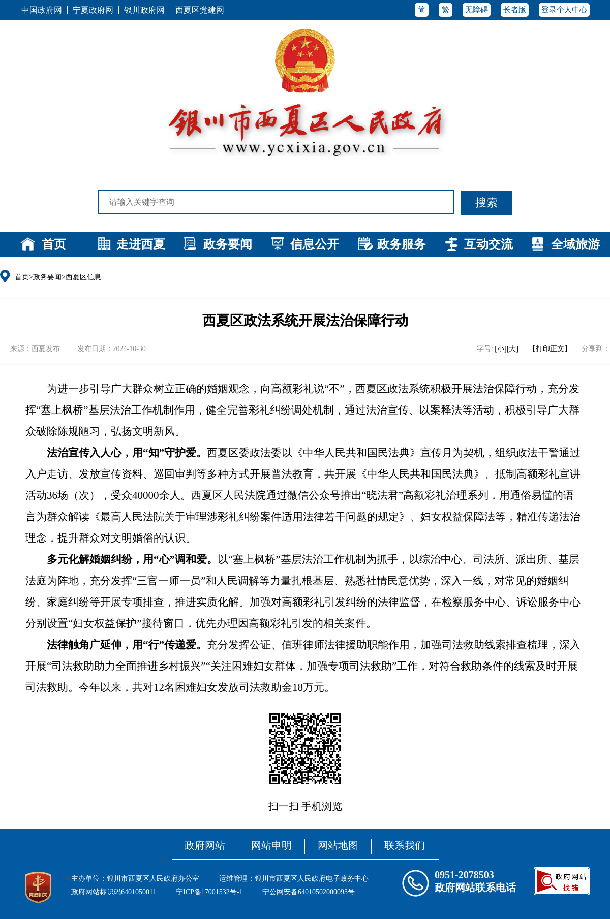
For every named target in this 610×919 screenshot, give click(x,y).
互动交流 (488, 244)
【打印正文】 (550, 349)
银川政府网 (144, 10)
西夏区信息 (83, 277)
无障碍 (476, 10)
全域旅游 (575, 244)
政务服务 (401, 244)
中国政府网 (41, 10)
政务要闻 (227, 244)
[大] (512, 349)
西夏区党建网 (199, 10)
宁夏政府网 (93, 10)
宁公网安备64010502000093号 (308, 892)
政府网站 (205, 845)
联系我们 (404, 845)
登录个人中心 (564, 10)
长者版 (514, 10)
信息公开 (314, 244)
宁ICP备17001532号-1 (209, 892)
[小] (500, 349)
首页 (54, 244)
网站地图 (338, 845)
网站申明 (271, 845)
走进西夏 (140, 244)
